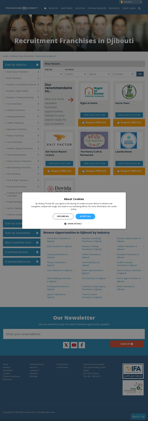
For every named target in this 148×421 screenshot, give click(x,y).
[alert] (74, 210)
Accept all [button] (85, 216)
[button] (74, 223)
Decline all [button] (63, 216)
